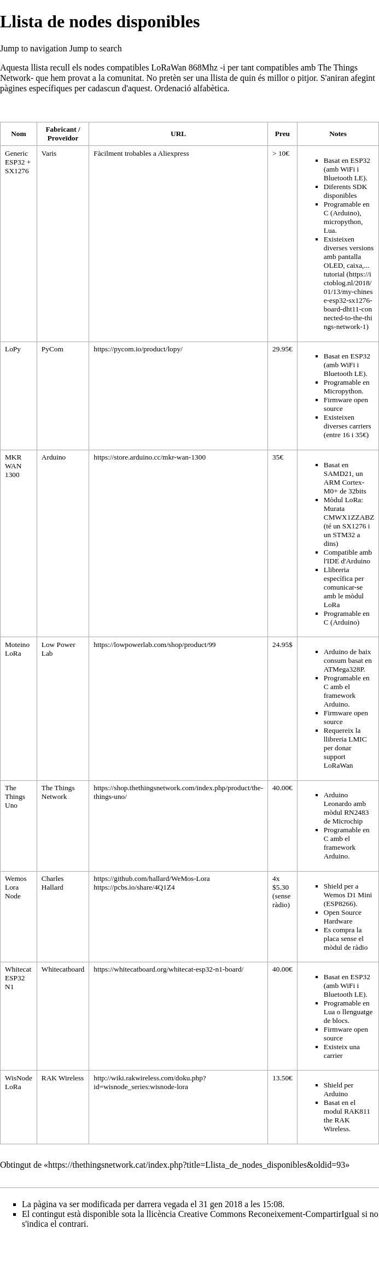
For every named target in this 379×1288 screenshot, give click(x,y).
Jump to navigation (33, 48)
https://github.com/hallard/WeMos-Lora (152, 878)
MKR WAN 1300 (13, 466)
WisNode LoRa (18, 1082)
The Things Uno (15, 796)
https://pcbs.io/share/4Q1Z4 (134, 887)
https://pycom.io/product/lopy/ (138, 349)
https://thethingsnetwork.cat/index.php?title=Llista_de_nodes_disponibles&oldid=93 (196, 1164)
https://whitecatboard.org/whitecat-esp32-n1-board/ (168, 969)
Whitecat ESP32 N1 (18, 978)
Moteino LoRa (17, 648)
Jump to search (95, 48)
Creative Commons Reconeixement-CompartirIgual (268, 1214)
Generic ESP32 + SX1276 (18, 162)
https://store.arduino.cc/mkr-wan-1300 (150, 457)
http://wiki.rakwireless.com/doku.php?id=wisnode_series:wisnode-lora (150, 1082)
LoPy (13, 349)
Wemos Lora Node (16, 887)
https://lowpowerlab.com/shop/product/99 (154, 644)
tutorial (334, 274)
